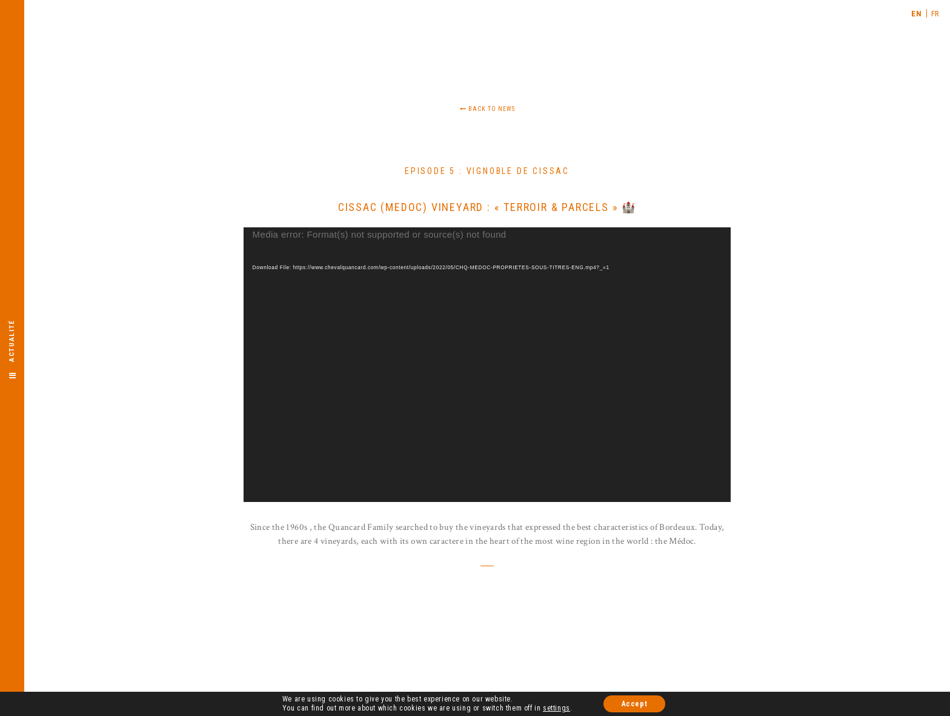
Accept (635, 704)
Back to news (487, 108)
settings (556, 708)
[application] (487, 364)
